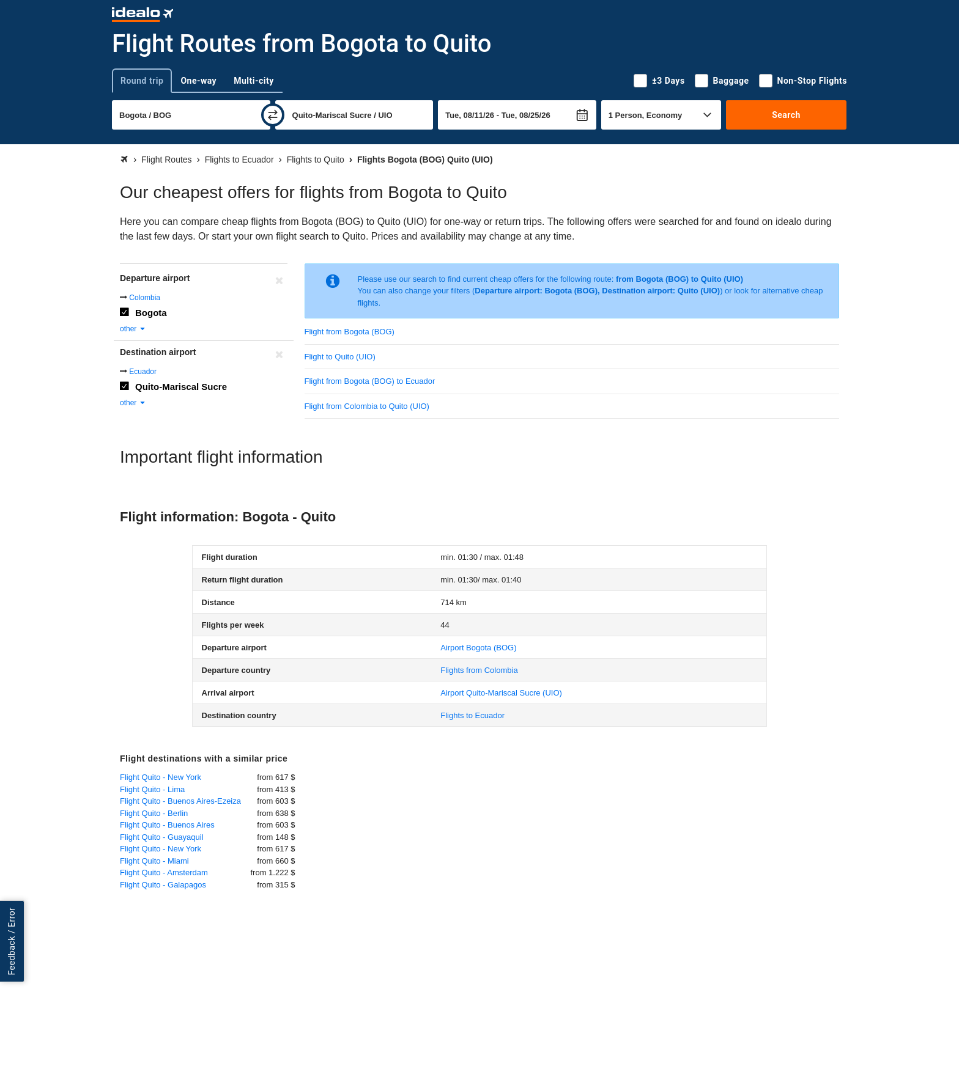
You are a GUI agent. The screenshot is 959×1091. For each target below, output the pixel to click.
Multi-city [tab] (254, 81)
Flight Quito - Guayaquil (162, 837)
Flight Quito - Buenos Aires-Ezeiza (180, 801)
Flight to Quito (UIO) (340, 356)
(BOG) (478, 647)
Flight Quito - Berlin (154, 813)
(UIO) (501, 692)
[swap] (272, 115)
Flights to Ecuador (472, 715)
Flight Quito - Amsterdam (164, 872)
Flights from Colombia (478, 670)
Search (786, 115)
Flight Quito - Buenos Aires (167, 824)
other (133, 329)
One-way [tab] (198, 81)
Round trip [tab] (141, 81)
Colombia (144, 297)
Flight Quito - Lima (152, 789)
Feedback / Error (12, 941)
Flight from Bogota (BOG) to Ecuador (370, 381)
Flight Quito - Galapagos (163, 884)
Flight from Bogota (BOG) (349, 331)
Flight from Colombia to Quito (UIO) (367, 406)
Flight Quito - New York (160, 777)
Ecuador (143, 371)
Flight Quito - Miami (154, 860)
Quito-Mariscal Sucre (181, 386)
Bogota (151, 312)
